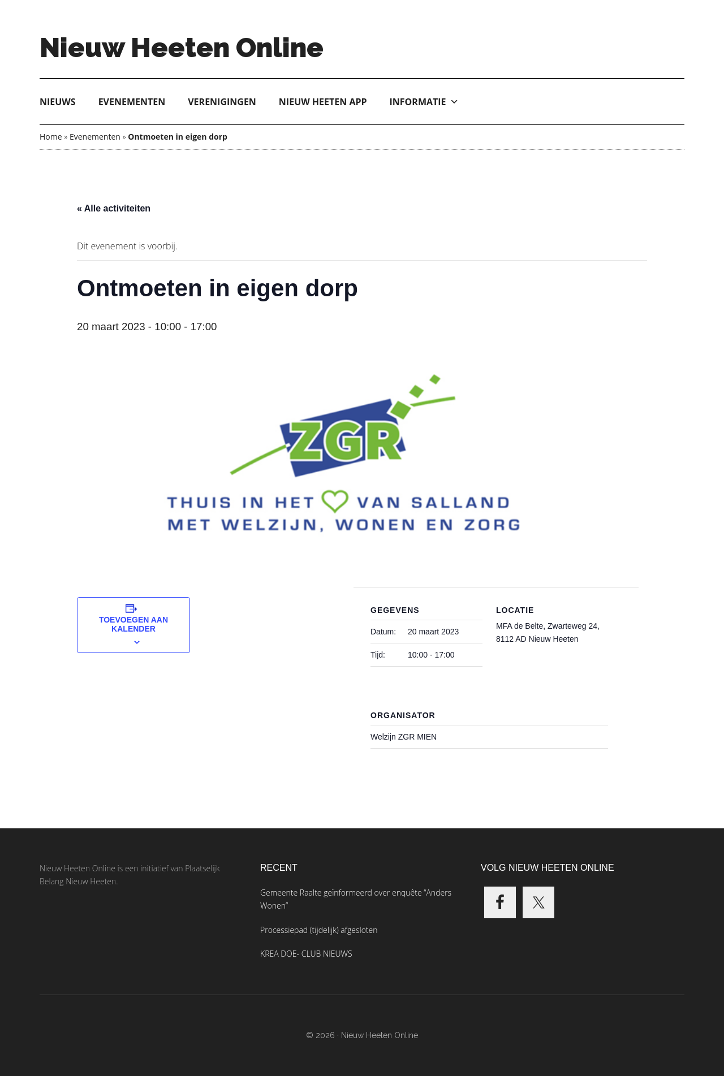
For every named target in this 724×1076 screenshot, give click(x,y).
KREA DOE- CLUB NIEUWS (306, 953)
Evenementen (132, 102)
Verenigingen (222, 102)
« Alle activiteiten (113, 208)
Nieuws (58, 102)
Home (51, 136)
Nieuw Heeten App (323, 102)
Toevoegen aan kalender (133, 624)
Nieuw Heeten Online (182, 47)
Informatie (424, 102)
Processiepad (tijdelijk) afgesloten (318, 929)
